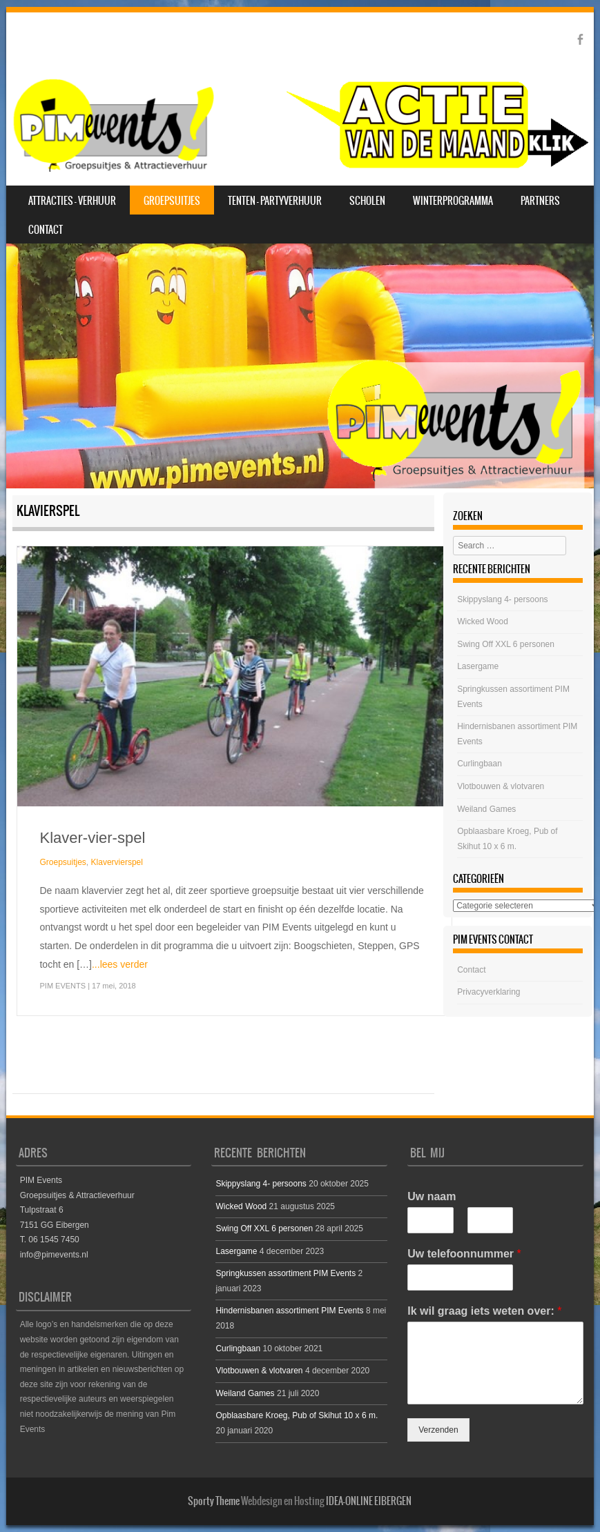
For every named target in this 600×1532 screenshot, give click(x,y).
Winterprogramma (453, 200)
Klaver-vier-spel (92, 837)
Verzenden (438, 1430)
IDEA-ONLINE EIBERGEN (369, 1501)
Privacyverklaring (488, 992)
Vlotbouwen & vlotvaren (500, 786)
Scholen (367, 200)
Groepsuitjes (172, 200)
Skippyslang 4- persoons (502, 599)
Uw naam (431, 1196)
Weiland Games (486, 809)
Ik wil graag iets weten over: (484, 1311)
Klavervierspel (117, 862)
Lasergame (478, 666)
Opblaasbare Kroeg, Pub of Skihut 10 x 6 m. (296, 1415)
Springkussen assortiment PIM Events (285, 1273)
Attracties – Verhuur (72, 200)
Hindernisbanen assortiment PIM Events (289, 1310)
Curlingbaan (479, 763)
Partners (540, 200)
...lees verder (120, 964)
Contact (45, 229)
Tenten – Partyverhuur (275, 200)
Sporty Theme (214, 1501)
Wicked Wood (482, 621)
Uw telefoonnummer (464, 1254)
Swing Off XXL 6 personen (505, 644)
